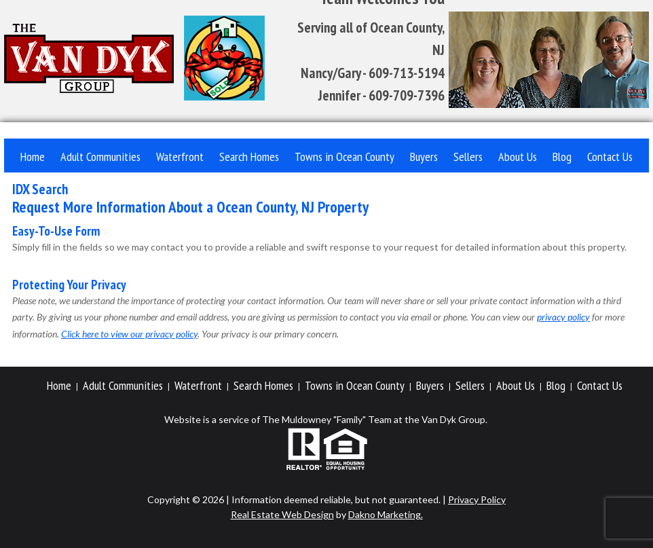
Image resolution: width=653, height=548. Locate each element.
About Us (517, 156)
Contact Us (610, 156)
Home (32, 156)
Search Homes (249, 156)
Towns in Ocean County (344, 156)
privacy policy (563, 317)
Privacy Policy (477, 499)
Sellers (468, 156)
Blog (562, 156)
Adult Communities (100, 156)
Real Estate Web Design (282, 514)
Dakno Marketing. (385, 514)
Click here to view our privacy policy (129, 334)
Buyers (424, 156)
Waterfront (180, 156)
